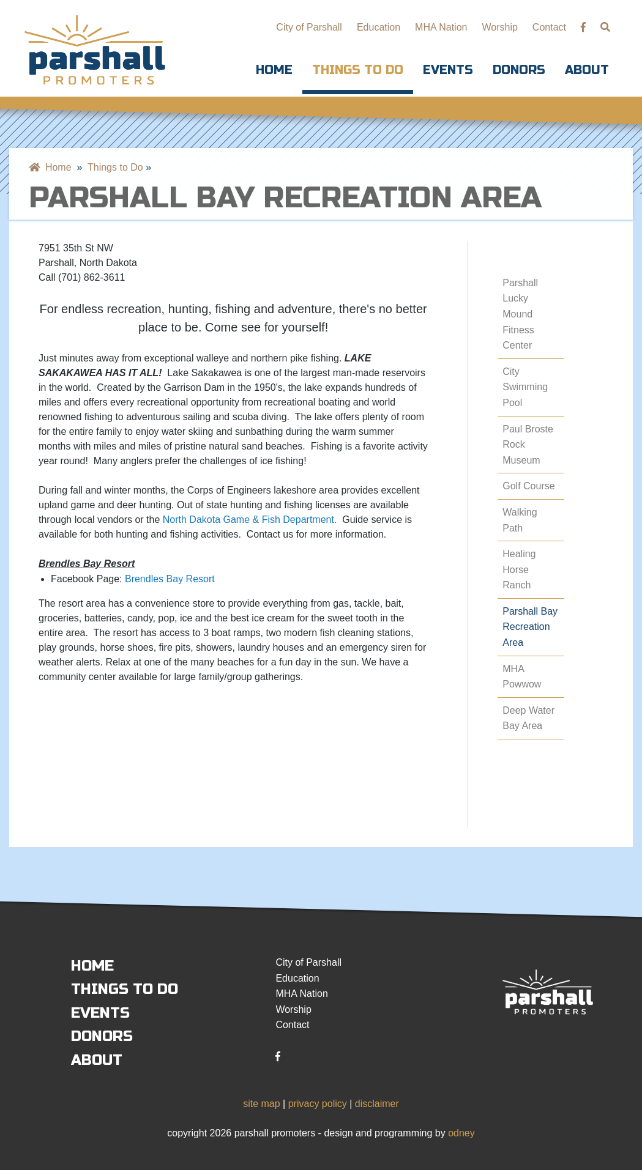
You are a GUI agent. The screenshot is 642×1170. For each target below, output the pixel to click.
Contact (549, 27)
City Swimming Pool (525, 387)
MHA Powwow (521, 677)
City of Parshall (309, 27)
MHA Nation (441, 27)
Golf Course (528, 486)
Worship (499, 27)
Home (274, 70)
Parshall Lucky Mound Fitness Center (520, 314)
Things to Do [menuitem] (115, 167)
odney (461, 1133)
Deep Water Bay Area (528, 718)
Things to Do (357, 70)
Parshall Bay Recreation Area (530, 627)
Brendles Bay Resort (170, 579)
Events (448, 70)
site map (261, 1103)
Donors (519, 70)
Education (378, 27)
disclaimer (377, 1103)
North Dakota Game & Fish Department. (250, 519)
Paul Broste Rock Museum (527, 444)
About (587, 70)
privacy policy (317, 1103)
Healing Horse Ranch (519, 569)
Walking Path (519, 520)
